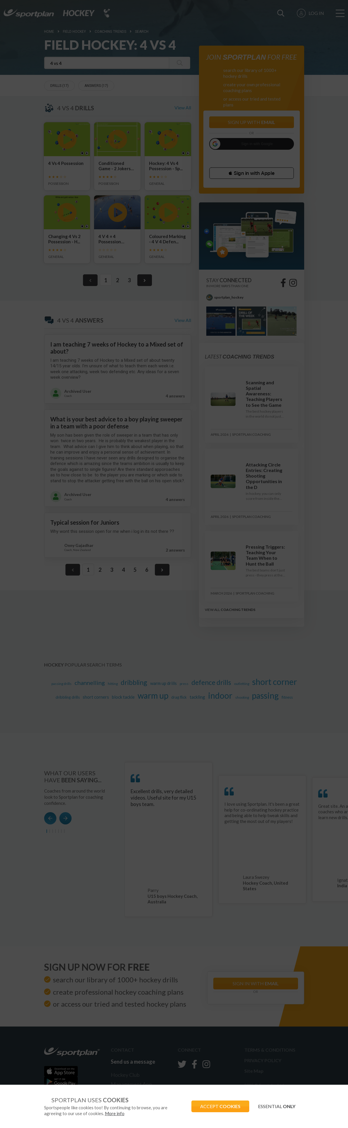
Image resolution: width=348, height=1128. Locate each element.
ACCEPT (220, 1106)
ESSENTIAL (276, 1106)
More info (114, 1113)
